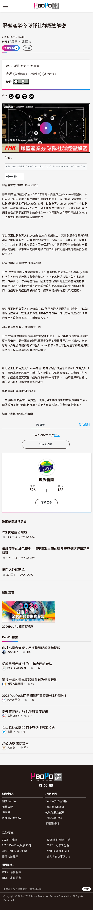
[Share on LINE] (24, 96)
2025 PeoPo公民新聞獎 (16, 845)
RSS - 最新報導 (11, 872)
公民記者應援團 (55, 812)
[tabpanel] (46, 435)
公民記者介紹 (53, 817)
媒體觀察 (20, 73)
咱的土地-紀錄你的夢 (15, 851)
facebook (41, 785)
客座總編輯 (52, 823)
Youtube (51, 785)
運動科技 (35, 73)
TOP (86, 889)
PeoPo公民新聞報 (56, 801)
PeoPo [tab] (40, 424)
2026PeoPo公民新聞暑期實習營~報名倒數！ (34, 695)
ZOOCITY (12, 651)
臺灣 (16, 66)
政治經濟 (49, 73)
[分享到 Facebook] (11, 96)
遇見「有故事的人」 (59, 856)
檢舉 (27, 48)
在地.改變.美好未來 (58, 851)
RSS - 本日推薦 (11, 877)
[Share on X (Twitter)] (17, 96)
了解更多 (46, 502)
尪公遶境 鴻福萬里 (15, 743)
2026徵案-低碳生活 (58, 839)
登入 (57, 435)
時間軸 (6, 812)
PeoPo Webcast (16, 667)
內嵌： (9, 157)
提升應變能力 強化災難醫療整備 (25, 711)
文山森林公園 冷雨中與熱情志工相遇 (28, 727)
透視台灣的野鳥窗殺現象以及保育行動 (29, 679)
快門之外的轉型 (13, 570)
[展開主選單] (5, 6)
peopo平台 (13, 699)
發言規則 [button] (84, 424)
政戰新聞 (46, 479)
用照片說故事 (10, 856)
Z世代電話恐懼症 (14, 532)
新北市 (25, 66)
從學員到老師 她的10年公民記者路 (27, 663)
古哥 (10, 731)
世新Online (13, 715)
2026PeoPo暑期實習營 (17, 626)
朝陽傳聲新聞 (15, 683)
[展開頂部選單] (87, 6)
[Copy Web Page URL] (31, 96)
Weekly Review (11, 817)
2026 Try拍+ (9, 839)
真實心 (11, 747)
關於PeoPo (9, 801)
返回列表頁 (46, 444)
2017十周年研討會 (58, 845)
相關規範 (7, 806)
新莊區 (34, 66)
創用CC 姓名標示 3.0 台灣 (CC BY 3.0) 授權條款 (21, 81)
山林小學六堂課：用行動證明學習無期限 (31, 647)
